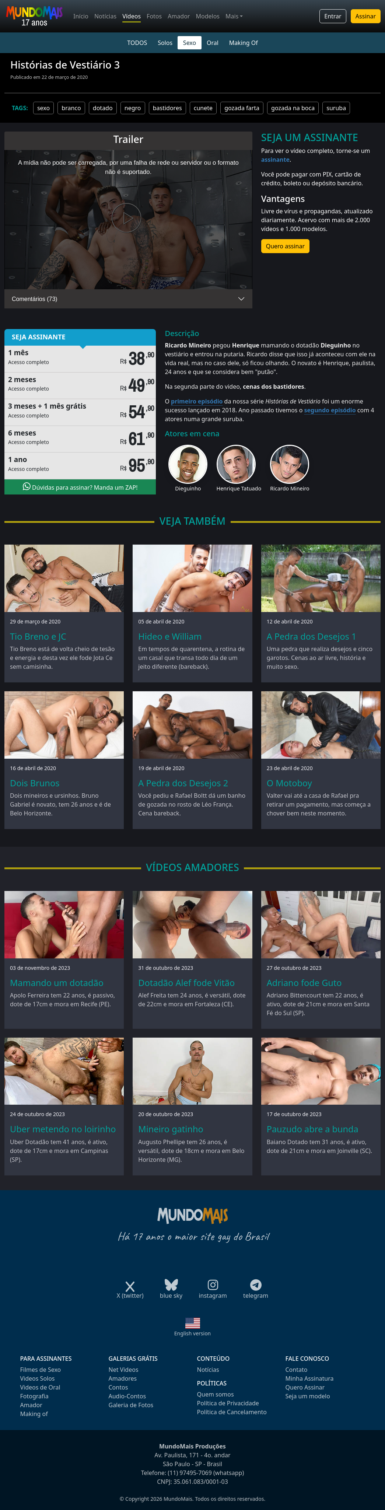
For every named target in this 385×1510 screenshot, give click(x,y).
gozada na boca (293, 108)
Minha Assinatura (310, 1378)
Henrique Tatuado (239, 488)
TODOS (137, 43)
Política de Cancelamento (232, 1412)
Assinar (366, 16)
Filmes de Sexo (40, 1370)
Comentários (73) (34, 299)
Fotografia (34, 1396)
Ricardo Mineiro (289, 488)
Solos (165, 43)
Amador (179, 16)
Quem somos (215, 1394)
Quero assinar (285, 246)
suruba (336, 108)
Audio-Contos (127, 1396)
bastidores (167, 108)
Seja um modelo (308, 1396)
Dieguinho (188, 488)
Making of (34, 1414)
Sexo (189, 43)
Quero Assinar (305, 1387)
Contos (118, 1387)
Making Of (243, 43)
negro (133, 108)
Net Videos (124, 1370)
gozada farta (241, 108)
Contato (297, 1370)
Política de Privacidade (228, 1403)
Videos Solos (37, 1378)
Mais (231, 16)
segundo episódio (330, 410)
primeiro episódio (197, 401)
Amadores (123, 1378)
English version (192, 1333)
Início (80, 16)
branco (71, 108)
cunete (203, 108)
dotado (103, 108)
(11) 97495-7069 (190, 1473)
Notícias (105, 16)
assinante (275, 159)
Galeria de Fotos (131, 1405)
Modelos (208, 16)
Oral (212, 43)
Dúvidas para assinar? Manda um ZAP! (80, 487)
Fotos (154, 16)
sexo (43, 108)
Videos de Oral (40, 1387)
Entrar (332, 16)
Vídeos (131, 16)
